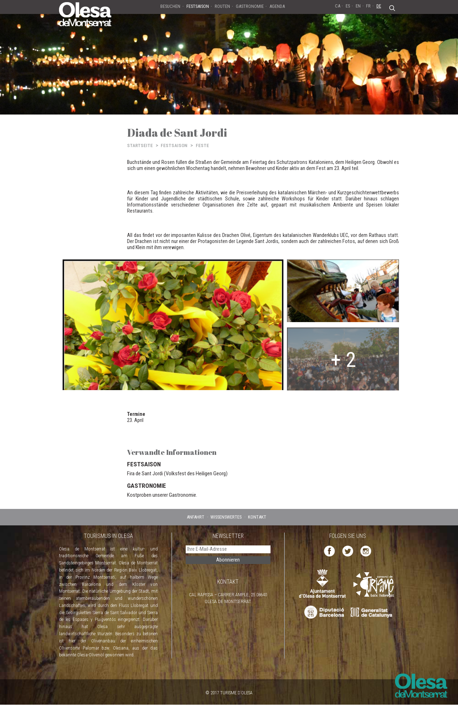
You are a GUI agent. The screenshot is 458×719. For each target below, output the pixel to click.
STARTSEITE (140, 145)
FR (368, 6)
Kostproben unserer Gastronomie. (162, 495)
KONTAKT (257, 517)
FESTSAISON (174, 145)
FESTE (202, 145)
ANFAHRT (195, 517)
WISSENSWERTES (226, 517)
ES (348, 6)
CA (337, 6)
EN (358, 6)
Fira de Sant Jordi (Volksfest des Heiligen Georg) (177, 473)
